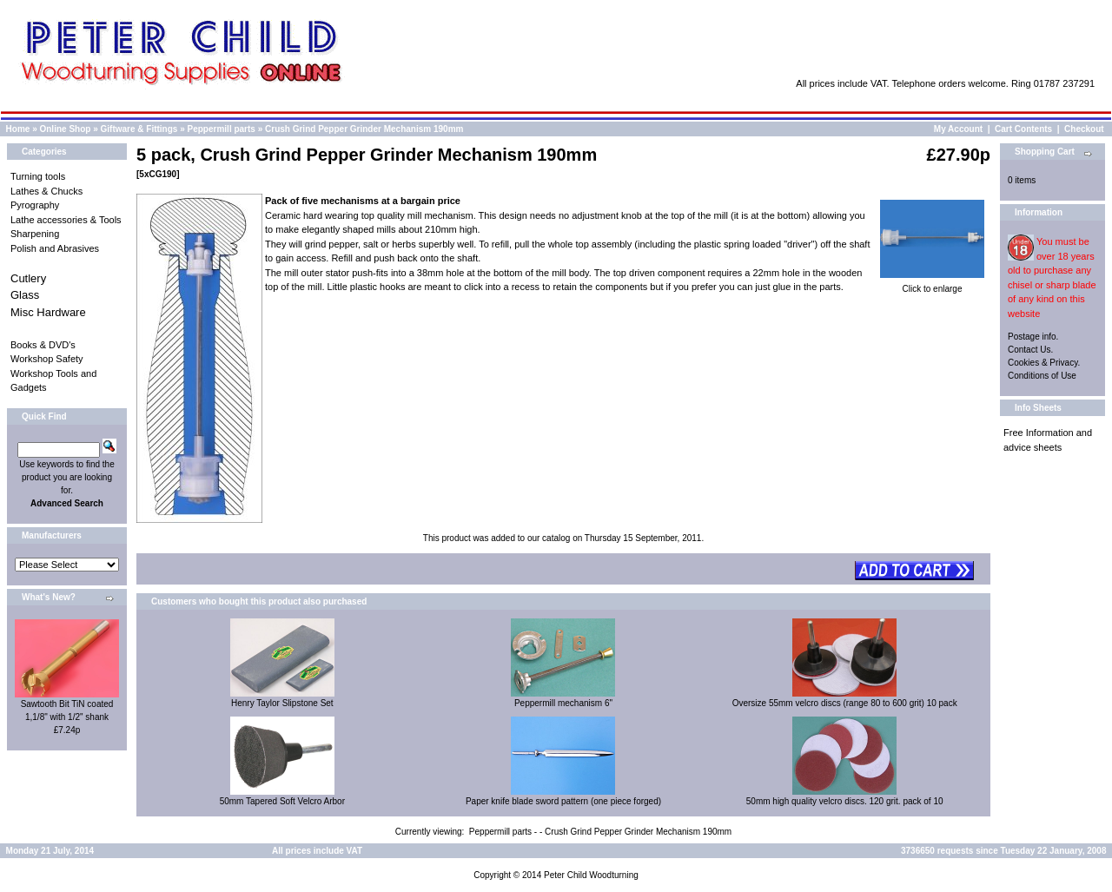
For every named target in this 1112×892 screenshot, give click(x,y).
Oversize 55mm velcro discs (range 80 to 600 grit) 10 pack (844, 703)
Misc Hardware (48, 312)
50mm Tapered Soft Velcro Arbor (282, 801)
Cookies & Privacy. (1044, 362)
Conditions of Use (1042, 375)
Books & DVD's (43, 345)
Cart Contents (1023, 129)
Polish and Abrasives (54, 248)
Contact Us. (1030, 349)
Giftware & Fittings (139, 129)
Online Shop (64, 129)
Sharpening (34, 233)
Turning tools (37, 176)
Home (18, 129)
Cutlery (28, 278)
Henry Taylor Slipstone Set (282, 703)
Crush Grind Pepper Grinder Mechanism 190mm (364, 129)
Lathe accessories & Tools (66, 220)
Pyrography (34, 205)
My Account (958, 129)
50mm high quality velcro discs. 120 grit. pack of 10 (844, 801)
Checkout (1084, 129)
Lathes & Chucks (46, 191)
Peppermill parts (221, 129)
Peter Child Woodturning (591, 875)
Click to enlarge (932, 284)
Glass (24, 294)
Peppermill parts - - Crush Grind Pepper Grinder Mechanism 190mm (600, 831)
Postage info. (1033, 336)
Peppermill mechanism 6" (563, 703)
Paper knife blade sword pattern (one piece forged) (563, 801)
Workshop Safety (46, 358)
